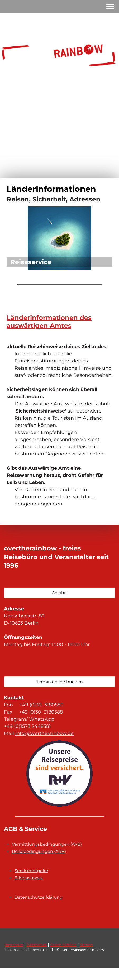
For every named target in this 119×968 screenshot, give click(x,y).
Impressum (14, 944)
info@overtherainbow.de (44, 733)
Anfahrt (60, 592)
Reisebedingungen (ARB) (39, 851)
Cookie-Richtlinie (63, 944)
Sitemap (86, 944)
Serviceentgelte (31, 870)
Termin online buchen (59, 681)
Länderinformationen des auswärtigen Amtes (49, 321)
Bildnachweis (29, 877)
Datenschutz (37, 944)
